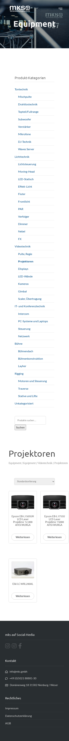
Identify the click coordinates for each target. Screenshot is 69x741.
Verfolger (23, 216)
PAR (20, 209)
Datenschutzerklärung (18, 715)
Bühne (18, 343)
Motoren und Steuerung (32, 381)
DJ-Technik (24, 141)
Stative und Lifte (27, 396)
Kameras (23, 283)
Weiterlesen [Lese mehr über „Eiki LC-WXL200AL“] (23, 596)
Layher (22, 366)
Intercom (23, 313)
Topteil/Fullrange (28, 111)
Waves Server (26, 149)
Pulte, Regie (25, 254)
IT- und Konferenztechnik (30, 306)
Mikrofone (24, 134)
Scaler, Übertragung (29, 298)
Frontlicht (24, 201)
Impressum (11, 708)
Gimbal (22, 291)
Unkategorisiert (24, 403)
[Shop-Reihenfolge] (34, 481)
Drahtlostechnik (27, 104)
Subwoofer (24, 119)
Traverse (23, 388)
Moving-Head (26, 171)
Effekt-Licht (25, 186)
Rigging (19, 373)
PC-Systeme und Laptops (33, 321)
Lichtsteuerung (27, 164)
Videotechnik (23, 246)
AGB (8, 723)
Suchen (20, 427)
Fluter (21, 194)
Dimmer (23, 224)
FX (19, 239)
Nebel (21, 231)
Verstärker (24, 126)
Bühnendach (25, 351)
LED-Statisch (26, 179)
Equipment (15, 463)
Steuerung (24, 328)
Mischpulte (25, 96)
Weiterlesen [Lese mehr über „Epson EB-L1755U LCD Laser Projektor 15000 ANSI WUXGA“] (54, 537)
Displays (23, 268)
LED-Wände (25, 276)
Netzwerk (24, 336)
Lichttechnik (22, 156)
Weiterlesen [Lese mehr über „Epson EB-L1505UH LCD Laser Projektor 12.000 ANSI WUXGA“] (23, 537)
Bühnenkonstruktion (30, 358)
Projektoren (25, 261)
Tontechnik (21, 89)
